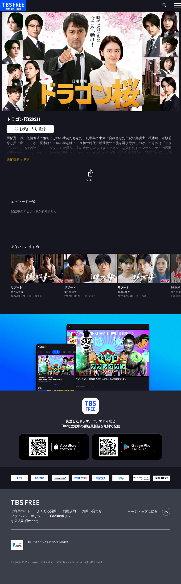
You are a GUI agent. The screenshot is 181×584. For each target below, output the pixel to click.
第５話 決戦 (17, 301)
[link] (37, 278)
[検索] (139, 7)
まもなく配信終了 (72, 19)
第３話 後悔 (124, 301)
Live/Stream (93, 5)
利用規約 (69, 520)
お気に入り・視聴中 (117, 7)
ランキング (77, 7)
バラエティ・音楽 (117, 19)
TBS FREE (12, 8)
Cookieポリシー (62, 525)
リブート (16, 297)
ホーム (52, 7)
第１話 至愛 (70, 301)
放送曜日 (63, 7)
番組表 (169, 7)
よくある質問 (47, 520)
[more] (135, 19)
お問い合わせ (92, 520)
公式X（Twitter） (25, 530)
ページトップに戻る (149, 521)
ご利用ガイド (21, 520)
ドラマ (95, 19)
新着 (51, 19)
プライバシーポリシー (27, 525)
